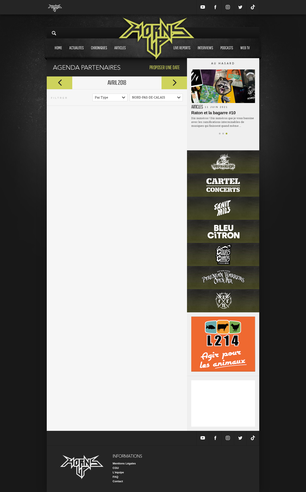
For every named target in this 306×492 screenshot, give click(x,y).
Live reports (182, 51)
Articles (120, 51)
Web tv (245, 51)
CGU (116, 467)
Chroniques (99, 51)
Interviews (205, 51)
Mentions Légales (124, 463)
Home (58, 51)
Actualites (76, 51)
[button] (220, 133)
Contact (118, 481)
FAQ (115, 476)
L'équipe (118, 472)
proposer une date (164, 67)
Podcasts (227, 51)
